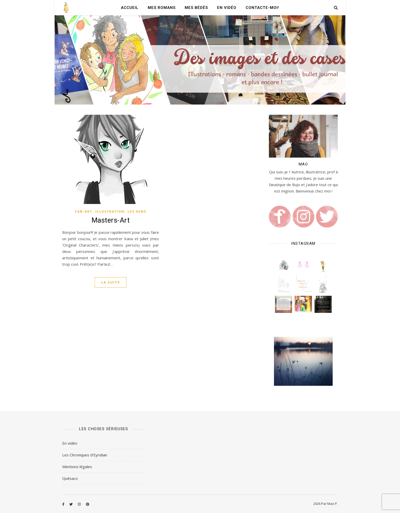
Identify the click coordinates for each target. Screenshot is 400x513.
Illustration (109, 211)
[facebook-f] (63, 504)
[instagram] (79, 504)
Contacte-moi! (262, 7)
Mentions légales (77, 466)
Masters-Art (111, 220)
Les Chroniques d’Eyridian (84, 454)
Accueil (130, 7)
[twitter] (71, 504)
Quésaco (70, 478)
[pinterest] (87, 504)
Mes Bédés (196, 7)
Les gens (137, 211)
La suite (110, 282)
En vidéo (226, 7)
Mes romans (162, 7)
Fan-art (83, 211)
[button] (283, 264)
